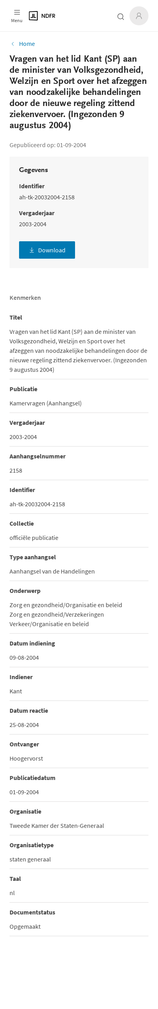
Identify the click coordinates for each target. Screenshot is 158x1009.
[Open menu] (17, 16)
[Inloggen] (138, 15)
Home (22, 43)
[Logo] (62, 15)
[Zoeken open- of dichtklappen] (120, 16)
